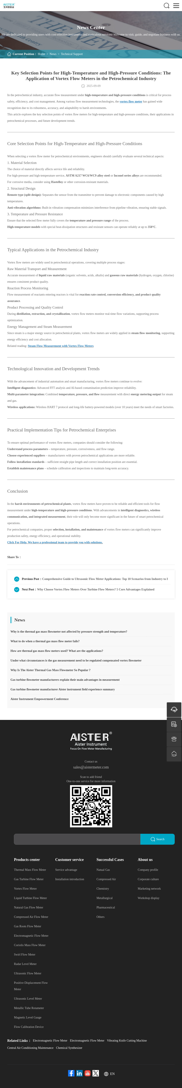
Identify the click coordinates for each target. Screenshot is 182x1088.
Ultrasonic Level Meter (28, 998)
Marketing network (149, 888)
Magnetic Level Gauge (27, 1017)
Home (41, 54)
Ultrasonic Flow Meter (27, 973)
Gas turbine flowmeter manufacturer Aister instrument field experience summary (62, 689)
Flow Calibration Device (28, 1026)
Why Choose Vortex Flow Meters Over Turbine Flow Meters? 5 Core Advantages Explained (95, 589)
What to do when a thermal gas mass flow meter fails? (45, 641)
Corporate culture (148, 879)
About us (145, 859)
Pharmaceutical (106, 907)
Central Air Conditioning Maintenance (30, 1047)
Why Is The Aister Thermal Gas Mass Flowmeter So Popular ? (50, 670)
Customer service (69, 859)
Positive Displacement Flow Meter (31, 986)
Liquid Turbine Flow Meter (30, 897)
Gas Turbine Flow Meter (28, 879)
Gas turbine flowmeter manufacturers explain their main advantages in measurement (65, 679)
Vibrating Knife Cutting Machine (127, 1040)
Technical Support (72, 54)
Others (100, 916)
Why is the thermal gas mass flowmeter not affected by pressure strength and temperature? (68, 631)
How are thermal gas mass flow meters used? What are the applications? (56, 651)
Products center (27, 859)
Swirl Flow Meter (24, 954)
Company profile (148, 869)
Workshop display (148, 897)
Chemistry (103, 888)
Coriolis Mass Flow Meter (29, 945)
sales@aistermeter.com (91, 767)
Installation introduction (69, 879)
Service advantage (66, 869)
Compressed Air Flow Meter (31, 916)
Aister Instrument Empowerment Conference (39, 699)
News (53, 54)
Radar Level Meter (25, 963)
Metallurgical (105, 897)
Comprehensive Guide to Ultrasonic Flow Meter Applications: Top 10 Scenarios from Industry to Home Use (105, 579)
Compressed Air (106, 879)
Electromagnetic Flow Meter (31, 935)
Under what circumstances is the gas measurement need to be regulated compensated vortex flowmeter (76, 660)
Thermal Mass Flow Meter (30, 869)
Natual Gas (103, 869)
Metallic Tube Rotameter (29, 1007)
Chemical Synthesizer (69, 1047)
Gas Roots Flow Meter (27, 926)
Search (157, 839)
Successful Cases (110, 859)
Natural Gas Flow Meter (28, 907)
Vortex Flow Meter (25, 888)
